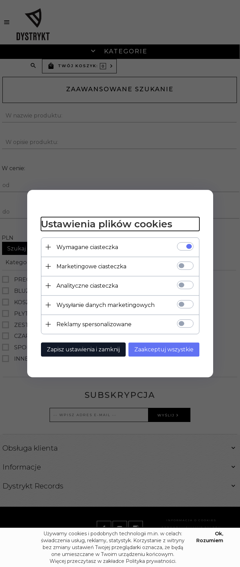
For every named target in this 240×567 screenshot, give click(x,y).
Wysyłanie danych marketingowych (105, 305)
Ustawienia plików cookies (106, 224)
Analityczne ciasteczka (87, 285)
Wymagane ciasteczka (87, 247)
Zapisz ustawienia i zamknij (83, 349)
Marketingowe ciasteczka (91, 266)
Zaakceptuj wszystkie (164, 349)
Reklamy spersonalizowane (94, 324)
